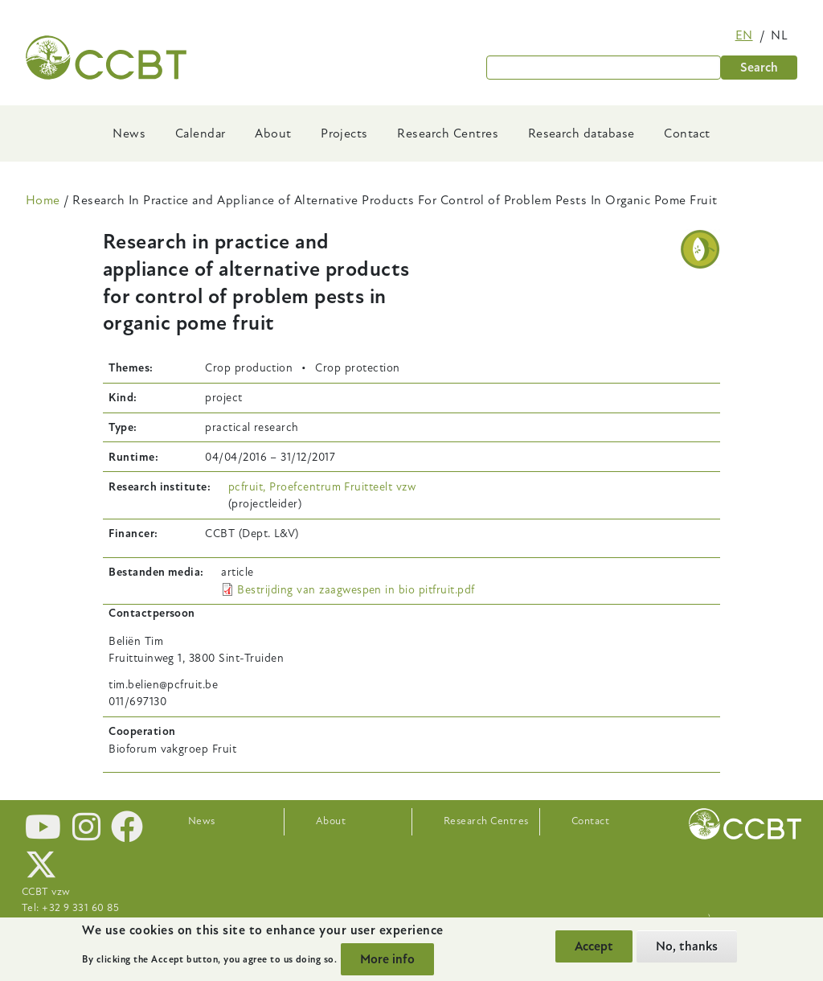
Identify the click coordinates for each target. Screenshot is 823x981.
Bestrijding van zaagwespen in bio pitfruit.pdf (355, 590)
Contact (687, 133)
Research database (581, 133)
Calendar (200, 133)
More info (387, 959)
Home (43, 200)
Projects (344, 133)
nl (779, 35)
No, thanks (687, 946)
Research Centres (447, 133)
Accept (594, 946)
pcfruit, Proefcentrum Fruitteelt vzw (322, 487)
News (129, 133)
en (744, 35)
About (273, 133)
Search (759, 68)
